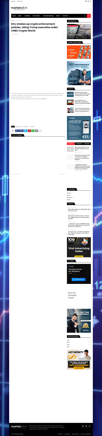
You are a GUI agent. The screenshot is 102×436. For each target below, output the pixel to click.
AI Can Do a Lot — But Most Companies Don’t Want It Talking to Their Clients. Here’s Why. (78, 233)
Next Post (61, 174)
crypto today (18, 20)
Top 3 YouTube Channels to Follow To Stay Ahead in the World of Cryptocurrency (82, 110)
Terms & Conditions (86, 434)
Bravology (20, 434)
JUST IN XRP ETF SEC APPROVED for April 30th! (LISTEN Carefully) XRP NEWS (82, 102)
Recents (70, 143)
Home (12, 20)
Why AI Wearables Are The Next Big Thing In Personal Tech (82, 149)
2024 (79, 344)
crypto (79, 199)
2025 (79, 342)
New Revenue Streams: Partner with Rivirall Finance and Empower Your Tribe (82, 94)
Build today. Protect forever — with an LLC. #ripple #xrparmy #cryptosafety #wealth (82, 157)
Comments (79, 143)
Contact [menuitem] (65, 16)
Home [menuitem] (14, 16)
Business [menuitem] (27, 16)
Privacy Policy (75, 434)
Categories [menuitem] (36, 16)
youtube (32, 126)
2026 (79, 340)
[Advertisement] (62, 8)
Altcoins (79, 193)
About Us (13, 1)
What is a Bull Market (75, 35)
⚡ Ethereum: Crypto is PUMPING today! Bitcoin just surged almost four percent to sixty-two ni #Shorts (82, 167)
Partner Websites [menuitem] (48, 16)
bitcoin (79, 195)
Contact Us (19, 1)
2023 (79, 347)
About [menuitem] (58, 16)
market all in (26, 126)
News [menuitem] (19, 16)
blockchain (79, 197)
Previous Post (15, 174)
